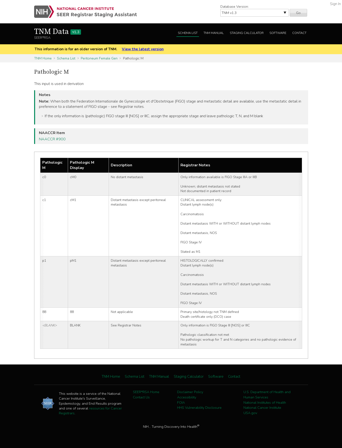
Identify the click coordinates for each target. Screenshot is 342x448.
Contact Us (141, 397)
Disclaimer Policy (190, 392)
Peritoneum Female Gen (99, 58)
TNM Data (57, 32)
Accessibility (186, 397)
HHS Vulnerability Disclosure (199, 407)
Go (298, 12)
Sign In (335, 3)
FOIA (181, 402)
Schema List (188, 33)
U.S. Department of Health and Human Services (267, 395)
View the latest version (143, 49)
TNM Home (43, 58)
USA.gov (250, 412)
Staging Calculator (247, 33)
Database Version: (234, 6)
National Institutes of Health (264, 402)
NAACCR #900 (52, 139)
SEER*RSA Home (146, 392)
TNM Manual (214, 33)
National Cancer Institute (262, 407)
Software (277, 33)
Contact (299, 33)
